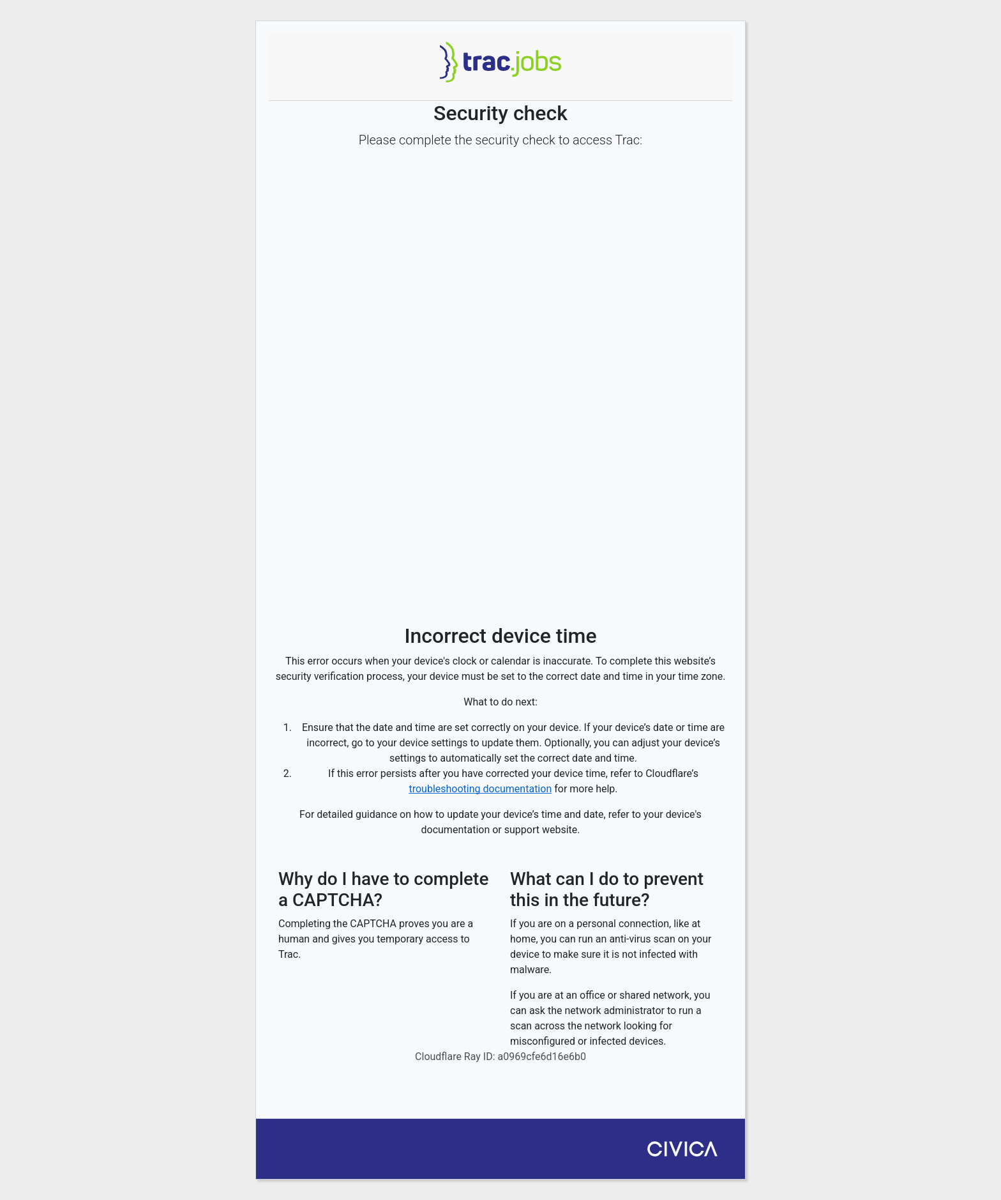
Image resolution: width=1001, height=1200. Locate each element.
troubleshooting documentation (480, 789)
